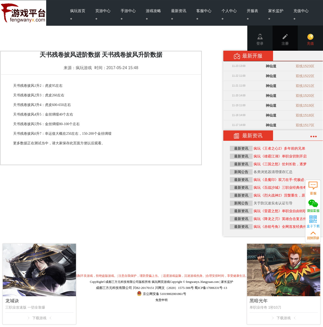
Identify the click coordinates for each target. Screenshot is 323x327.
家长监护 (275, 14)
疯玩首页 (77, 14)
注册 (285, 39)
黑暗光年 (259, 300)
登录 (260, 39)
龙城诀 (12, 300)
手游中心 (128, 14)
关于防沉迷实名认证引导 (273, 203)
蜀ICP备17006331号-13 (211, 288)
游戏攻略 (153, 14)
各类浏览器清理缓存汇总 (273, 172)
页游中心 (103, 14)
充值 (310, 39)
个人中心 (229, 14)
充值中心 (301, 14)
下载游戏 (39, 318)
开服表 (252, 14)
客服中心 (203, 14)
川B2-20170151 (143, 288)
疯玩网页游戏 (161, 282)
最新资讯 (178, 14)
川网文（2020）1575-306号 (174, 288)
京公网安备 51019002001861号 (164, 294)
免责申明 (161, 300)
